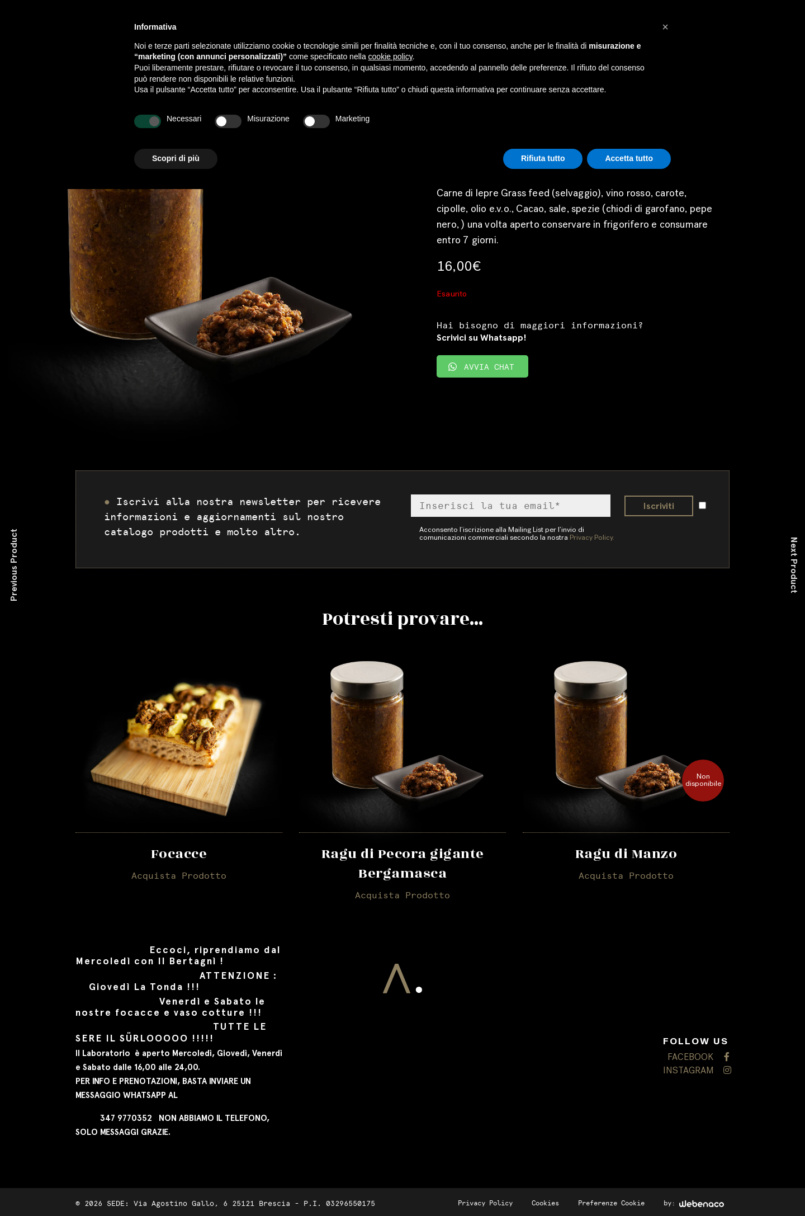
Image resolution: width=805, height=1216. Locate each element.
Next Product (794, 565)
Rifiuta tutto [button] (543, 158)
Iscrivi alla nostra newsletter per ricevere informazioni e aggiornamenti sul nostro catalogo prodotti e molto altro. (242, 517)
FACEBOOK (698, 1057)
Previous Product (13, 565)
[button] (665, 27)
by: (694, 1203)
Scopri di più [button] (176, 158)
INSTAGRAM (696, 1071)
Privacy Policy (485, 1203)
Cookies (545, 1203)
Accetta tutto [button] (629, 158)
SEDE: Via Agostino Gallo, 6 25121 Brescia (198, 1203)
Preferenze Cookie (611, 1203)
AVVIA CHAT (481, 367)
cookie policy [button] (390, 56)
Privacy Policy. (592, 538)
